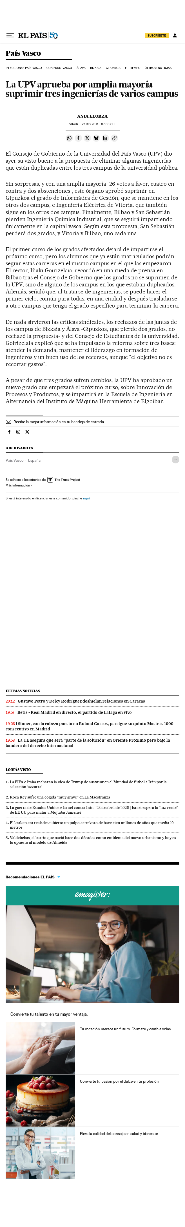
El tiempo (133, 68)
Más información (19, 485)
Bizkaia (96, 68)
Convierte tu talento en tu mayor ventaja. (49, 1014)
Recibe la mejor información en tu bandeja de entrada (59, 422)
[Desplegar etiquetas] (175, 459)
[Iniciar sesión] (174, 35)
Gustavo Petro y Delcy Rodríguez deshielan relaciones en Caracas (81, 701)
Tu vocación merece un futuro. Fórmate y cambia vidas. (125, 1029)
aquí (86, 498)
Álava (81, 68)
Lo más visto (18, 770)
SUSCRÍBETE (157, 35)
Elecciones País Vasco (24, 68)
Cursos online (92, 895)
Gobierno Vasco (59, 68)
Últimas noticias (158, 68)
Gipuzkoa (113, 68)
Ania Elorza (92, 116)
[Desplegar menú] (10, 35)
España (34, 460)
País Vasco (23, 53)
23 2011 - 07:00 (99, 124)
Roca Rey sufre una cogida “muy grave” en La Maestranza (60, 797)
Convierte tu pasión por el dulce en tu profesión (119, 1081)
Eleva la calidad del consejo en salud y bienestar (119, 1133)
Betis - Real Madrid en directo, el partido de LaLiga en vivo (74, 712)
